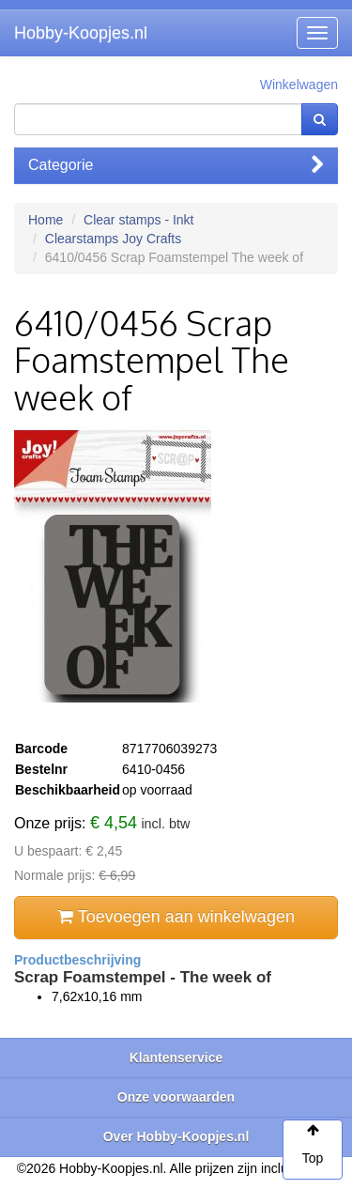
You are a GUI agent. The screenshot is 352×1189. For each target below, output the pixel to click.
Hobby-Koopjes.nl (80, 32)
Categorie (176, 165)
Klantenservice (176, 1057)
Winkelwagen (299, 84)
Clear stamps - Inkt (138, 219)
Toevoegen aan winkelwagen (176, 916)
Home (45, 219)
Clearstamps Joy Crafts (113, 238)
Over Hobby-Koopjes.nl (176, 1136)
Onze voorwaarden (176, 1096)
